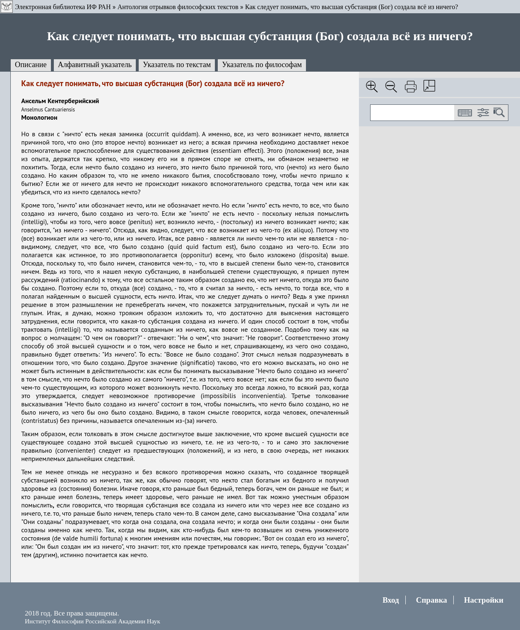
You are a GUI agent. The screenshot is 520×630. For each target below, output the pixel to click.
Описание (31, 64)
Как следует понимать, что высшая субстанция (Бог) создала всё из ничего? (351, 6)
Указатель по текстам (177, 64)
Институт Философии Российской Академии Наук (92, 621)
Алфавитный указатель (95, 64)
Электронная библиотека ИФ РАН (63, 6)
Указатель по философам (262, 64)
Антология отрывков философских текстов (178, 6)
